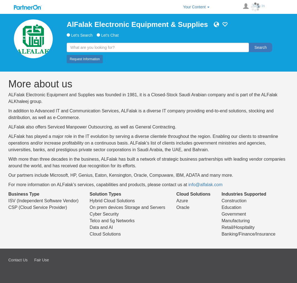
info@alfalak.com (205, 184)
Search (260, 47)
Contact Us (18, 260)
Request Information (85, 59)
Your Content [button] (196, 7)
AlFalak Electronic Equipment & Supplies (137, 24)
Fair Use (41, 260)
